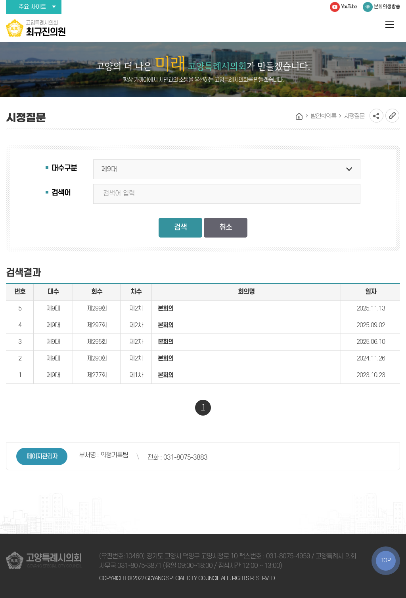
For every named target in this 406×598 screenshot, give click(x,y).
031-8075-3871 (139, 565)
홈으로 (299, 116)
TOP (386, 560)
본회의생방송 (387, 7)
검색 (180, 227)
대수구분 (64, 168)
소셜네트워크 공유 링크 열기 (376, 116)
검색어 (61, 193)
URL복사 (392, 116)
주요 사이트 (32, 7)
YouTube (349, 7)
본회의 (165, 308)
